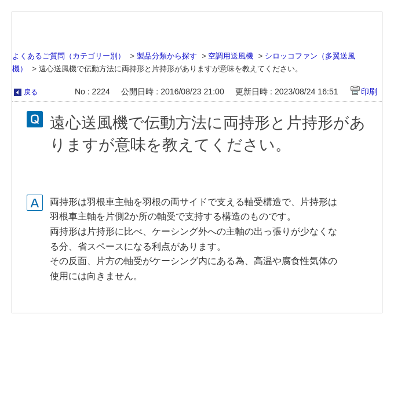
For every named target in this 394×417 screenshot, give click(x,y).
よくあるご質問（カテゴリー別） (68, 56)
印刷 (369, 91)
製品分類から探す (167, 56)
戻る (31, 92)
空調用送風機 (230, 56)
